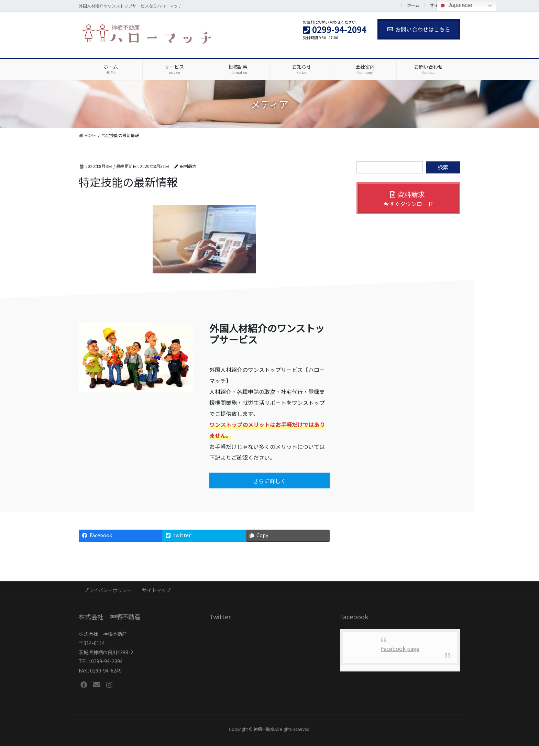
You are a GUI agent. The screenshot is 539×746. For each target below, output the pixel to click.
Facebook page (400, 648)
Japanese (455, 5)
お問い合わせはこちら (418, 29)
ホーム (413, 5)
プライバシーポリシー (108, 590)
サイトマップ (156, 590)
